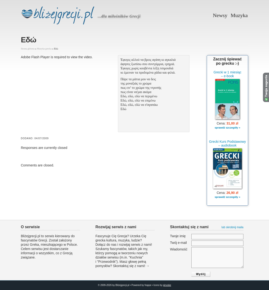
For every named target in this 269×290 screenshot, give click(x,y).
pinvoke (167, 285)
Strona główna (28, 48)
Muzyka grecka (44, 48)
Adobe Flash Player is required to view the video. (57, 57)
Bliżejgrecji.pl (62, 16)
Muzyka (239, 15)
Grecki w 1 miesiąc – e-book (227, 74)
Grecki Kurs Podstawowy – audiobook (227, 143)
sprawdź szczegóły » (227, 127)
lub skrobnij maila (232, 227)
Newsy (220, 15)
